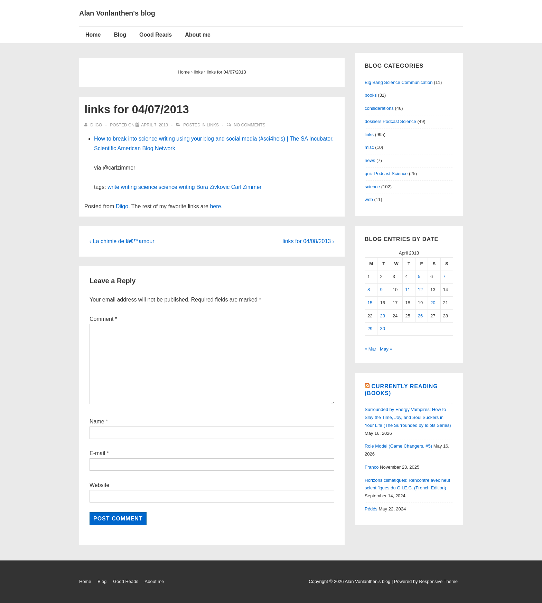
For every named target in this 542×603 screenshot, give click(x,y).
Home (93, 35)
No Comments (249, 125)
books (371, 95)
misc (369, 147)
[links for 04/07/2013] (154, 125)
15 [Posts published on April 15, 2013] (369, 302)
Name (97, 421)
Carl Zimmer (246, 187)
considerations (379, 108)
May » (386, 349)
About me (198, 35)
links (213, 125)
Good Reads (155, 35)
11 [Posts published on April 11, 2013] (407, 289)
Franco (372, 467)
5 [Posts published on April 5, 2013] (419, 276)
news (370, 160)
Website (100, 485)
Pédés (371, 508)
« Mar (370, 349)
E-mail (97, 453)
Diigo (122, 206)
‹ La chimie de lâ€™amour (122, 241)
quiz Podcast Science (386, 173)
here (215, 206)
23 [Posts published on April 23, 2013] (382, 315)
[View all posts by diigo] (93, 125)
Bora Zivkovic (213, 187)
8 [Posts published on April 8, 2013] (368, 289)
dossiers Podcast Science (390, 121)
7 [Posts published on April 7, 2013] (444, 276)
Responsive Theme (438, 581)
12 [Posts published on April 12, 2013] (420, 289)
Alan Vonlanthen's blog (117, 13)
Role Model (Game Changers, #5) (398, 446)
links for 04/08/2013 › (308, 241)
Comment (103, 319)
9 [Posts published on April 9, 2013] (381, 289)
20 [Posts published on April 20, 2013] (432, 302)
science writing (177, 187)
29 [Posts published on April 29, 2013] (369, 328)
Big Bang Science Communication (399, 82)
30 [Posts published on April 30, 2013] (382, 328)
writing (129, 187)
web (369, 199)
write (113, 187)
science (147, 187)
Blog (120, 35)
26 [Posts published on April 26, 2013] (420, 315)
